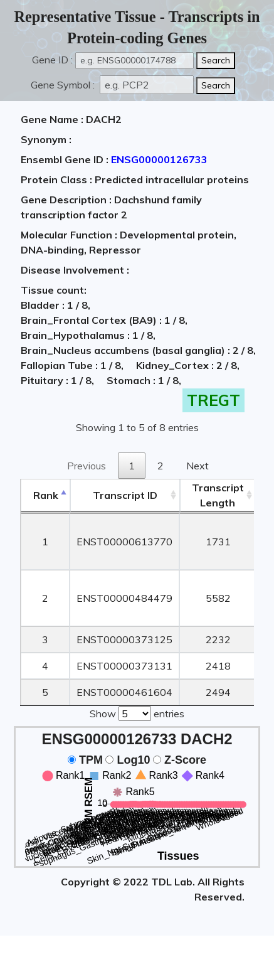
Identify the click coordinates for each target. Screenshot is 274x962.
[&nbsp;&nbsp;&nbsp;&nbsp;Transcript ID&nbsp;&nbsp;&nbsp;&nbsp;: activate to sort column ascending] (125, 495)
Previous (86, 465)
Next (197, 465)
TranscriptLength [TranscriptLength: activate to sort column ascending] (218, 495)
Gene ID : (52, 59)
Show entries (137, 712)
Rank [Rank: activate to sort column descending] (45, 495)
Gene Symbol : (64, 84)
